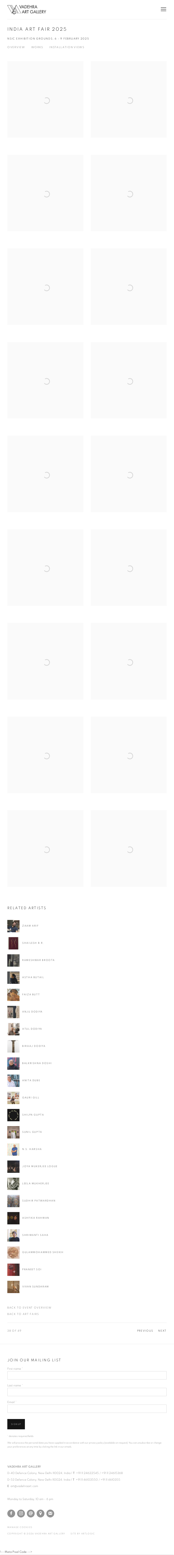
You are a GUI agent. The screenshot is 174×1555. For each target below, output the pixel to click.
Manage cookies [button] (19, 1527)
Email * (12, 1402)
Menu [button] (163, 9)
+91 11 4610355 (110, 1479)
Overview (16, 47)
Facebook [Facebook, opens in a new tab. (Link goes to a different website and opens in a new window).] (11, 1513)
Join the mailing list (50, 1513)
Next (162, 1331)
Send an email (31, 1513)
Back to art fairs (23, 1314)
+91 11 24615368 (112, 1473)
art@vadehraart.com (24, 1486)
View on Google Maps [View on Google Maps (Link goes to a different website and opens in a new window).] (40, 1513)
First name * (15, 1368)
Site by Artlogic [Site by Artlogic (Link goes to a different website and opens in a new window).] (83, 1534)
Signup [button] (16, 1424)
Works (37, 47)
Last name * (15, 1385)
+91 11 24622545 (87, 1473)
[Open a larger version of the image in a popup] (45, 111)
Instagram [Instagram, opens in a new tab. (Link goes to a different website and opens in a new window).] (21, 1513)
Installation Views (66, 47)
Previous (145, 1331)
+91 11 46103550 (87, 1479)
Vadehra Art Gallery (26, 9)
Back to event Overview (29, 1308)
